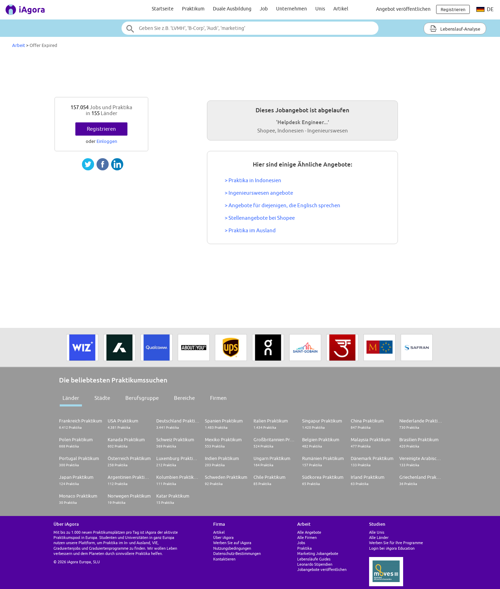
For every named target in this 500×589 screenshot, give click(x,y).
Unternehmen (291, 8)
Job (264, 8)
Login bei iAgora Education (392, 548)
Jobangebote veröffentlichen (322, 569)
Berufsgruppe (142, 398)
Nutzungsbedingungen (232, 548)
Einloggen (107, 141)
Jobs (301, 542)
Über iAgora (223, 537)
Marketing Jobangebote (317, 553)
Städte (102, 398)
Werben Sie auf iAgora (232, 542)
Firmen (218, 398)
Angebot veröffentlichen (403, 9)
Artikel (340, 8)
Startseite (163, 8)
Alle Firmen (307, 537)
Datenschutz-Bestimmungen (237, 553)
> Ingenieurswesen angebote (259, 193)
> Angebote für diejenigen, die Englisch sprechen (282, 205)
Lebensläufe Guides (314, 559)
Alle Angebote (309, 532)
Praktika (304, 548)
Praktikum (193, 8)
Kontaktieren (224, 559)
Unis (320, 8)
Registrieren (101, 129)
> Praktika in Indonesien (253, 180)
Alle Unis (376, 532)
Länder (70, 398)
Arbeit (18, 45)
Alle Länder (379, 537)
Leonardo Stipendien (314, 564)
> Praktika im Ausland (250, 230)
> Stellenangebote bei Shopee (260, 218)
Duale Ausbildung (232, 8)
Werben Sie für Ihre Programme (396, 542)
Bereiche (184, 398)
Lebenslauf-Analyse (455, 28)
